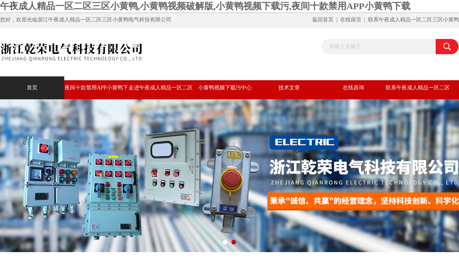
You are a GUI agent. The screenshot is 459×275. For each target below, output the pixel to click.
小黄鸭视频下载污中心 (225, 88)
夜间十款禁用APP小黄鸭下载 (96, 92)
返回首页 (323, 20)
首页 (32, 88)
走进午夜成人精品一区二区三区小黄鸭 (161, 92)
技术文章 (289, 88)
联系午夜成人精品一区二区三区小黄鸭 (413, 20)
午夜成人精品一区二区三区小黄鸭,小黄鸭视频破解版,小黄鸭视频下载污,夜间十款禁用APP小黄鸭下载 (205, 6)
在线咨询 (353, 88)
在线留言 (350, 20)
